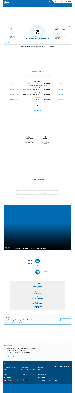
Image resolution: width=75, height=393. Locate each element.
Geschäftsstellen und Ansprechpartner (11, 367)
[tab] (34, 72)
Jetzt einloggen (66, 1)
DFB (7, 385)
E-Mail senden (40, 299)
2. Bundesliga (40, 367)
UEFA (10, 385)
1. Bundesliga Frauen (42, 372)
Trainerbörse (23, 372)
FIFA (13, 385)
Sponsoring (6, 369)
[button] (5, 43)
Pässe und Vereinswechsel (26, 365)
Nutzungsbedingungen (56, 385)
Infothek (61, 1)
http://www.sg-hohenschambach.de (58, 35)
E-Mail (61, 32)
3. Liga (39, 369)
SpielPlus (56, 1)
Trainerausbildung (24, 367)
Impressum (69, 385)
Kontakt (5, 374)
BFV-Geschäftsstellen (25, 371)
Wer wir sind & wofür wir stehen (10, 365)
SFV (4, 385)
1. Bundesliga (40, 365)
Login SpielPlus (24, 374)
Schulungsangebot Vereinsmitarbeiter (28, 369)
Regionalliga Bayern (42, 371)
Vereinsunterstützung (8, 371)
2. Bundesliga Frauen (42, 374)
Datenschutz (64, 385)
